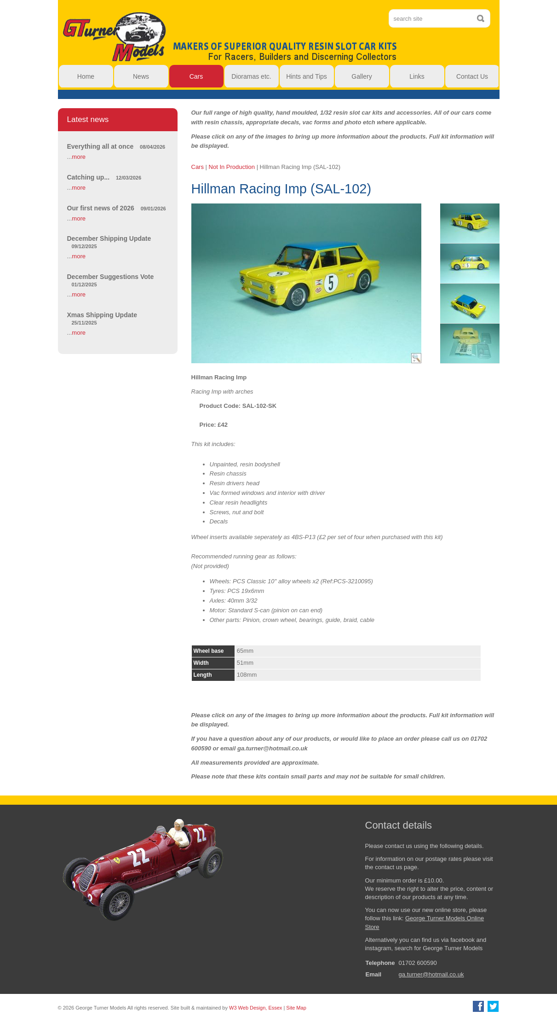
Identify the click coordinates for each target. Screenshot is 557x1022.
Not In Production (232, 166)
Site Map (296, 1007)
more (79, 156)
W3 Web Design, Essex (255, 1007)
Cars (197, 166)
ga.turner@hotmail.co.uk (431, 974)
